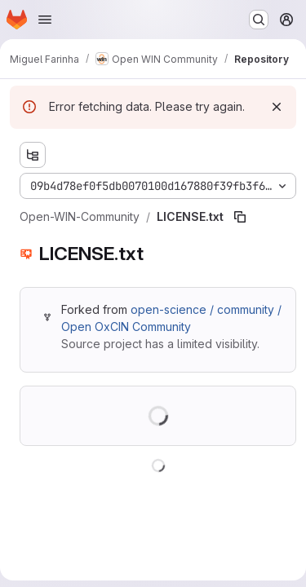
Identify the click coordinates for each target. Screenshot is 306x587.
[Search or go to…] (258, 19)
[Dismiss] (276, 107)
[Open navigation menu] (45, 20)
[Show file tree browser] (33, 155)
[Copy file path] (240, 217)
